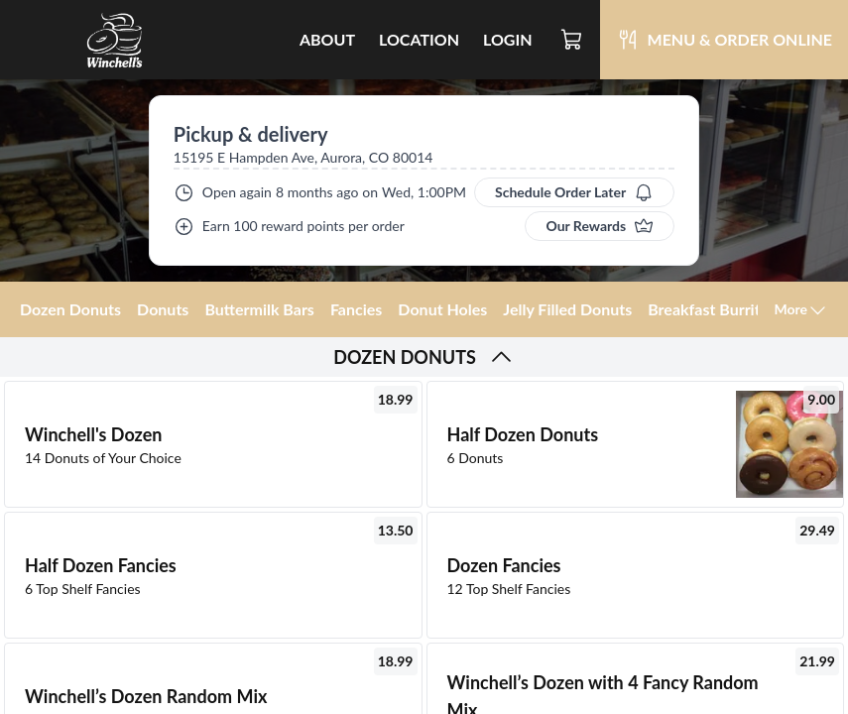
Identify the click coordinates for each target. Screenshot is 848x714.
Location (419, 39)
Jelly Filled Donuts (567, 308)
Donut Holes (442, 308)
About (327, 39)
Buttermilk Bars (259, 308)
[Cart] (572, 39)
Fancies (356, 308)
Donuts (162, 308)
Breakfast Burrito (709, 308)
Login (508, 39)
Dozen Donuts (70, 308)
